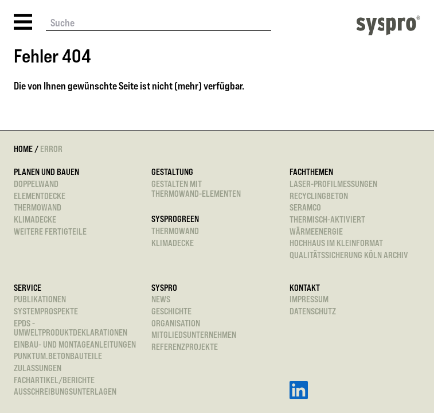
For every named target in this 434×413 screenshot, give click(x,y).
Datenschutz (313, 312)
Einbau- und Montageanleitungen (75, 345)
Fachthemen (311, 172)
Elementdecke (39, 196)
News (160, 300)
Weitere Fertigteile (50, 232)
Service (27, 288)
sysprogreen (175, 219)
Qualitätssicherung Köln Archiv (349, 255)
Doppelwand (36, 184)
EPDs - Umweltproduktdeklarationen (70, 328)
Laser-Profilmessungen (333, 184)
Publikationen (40, 300)
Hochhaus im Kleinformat (336, 243)
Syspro (164, 288)
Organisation (175, 324)
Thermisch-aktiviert (327, 220)
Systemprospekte (46, 312)
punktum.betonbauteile (58, 356)
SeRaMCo (305, 208)
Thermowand (37, 208)
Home (23, 148)
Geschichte (171, 312)
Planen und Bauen (46, 172)
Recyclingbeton (319, 196)
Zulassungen (37, 368)
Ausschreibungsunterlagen (65, 392)
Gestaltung (172, 172)
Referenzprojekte (184, 347)
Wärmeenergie (316, 232)
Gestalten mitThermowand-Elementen (196, 189)
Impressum (309, 300)
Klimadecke (35, 220)
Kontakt (305, 288)
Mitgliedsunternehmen (193, 335)
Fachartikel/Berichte (54, 380)
